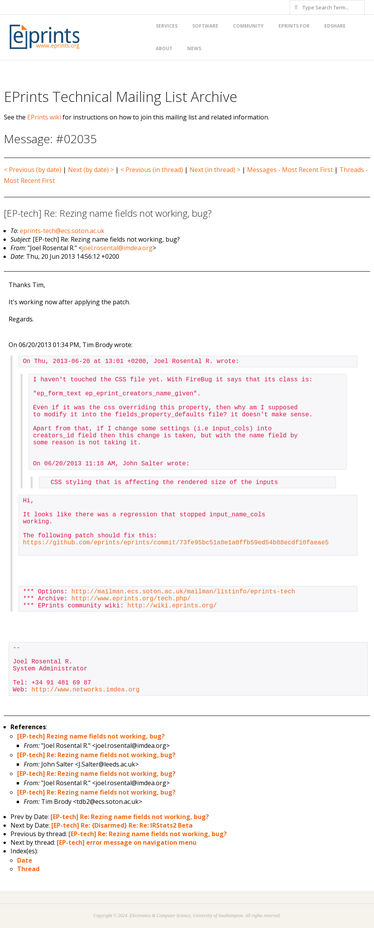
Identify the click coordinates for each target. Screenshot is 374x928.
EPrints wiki (44, 117)
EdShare (335, 26)
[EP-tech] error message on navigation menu (127, 842)
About (164, 48)
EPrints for (294, 26)
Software (205, 26)
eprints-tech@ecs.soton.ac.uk (62, 230)
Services (166, 26)
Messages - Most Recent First (290, 169)
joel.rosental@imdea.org (117, 248)
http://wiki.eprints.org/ (172, 605)
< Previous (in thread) (151, 169)
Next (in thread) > (215, 169)
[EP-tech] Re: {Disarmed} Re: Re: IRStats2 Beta (122, 825)
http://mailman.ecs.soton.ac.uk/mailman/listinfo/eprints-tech (183, 591)
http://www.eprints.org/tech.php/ (131, 598)
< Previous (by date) (32, 169)
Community (248, 26)
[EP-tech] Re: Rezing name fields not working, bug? (96, 755)
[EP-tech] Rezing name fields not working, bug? (91, 736)
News (194, 48)
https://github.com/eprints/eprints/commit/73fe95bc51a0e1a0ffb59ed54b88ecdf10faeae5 (176, 542)
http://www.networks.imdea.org (85, 689)
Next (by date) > (91, 169)
